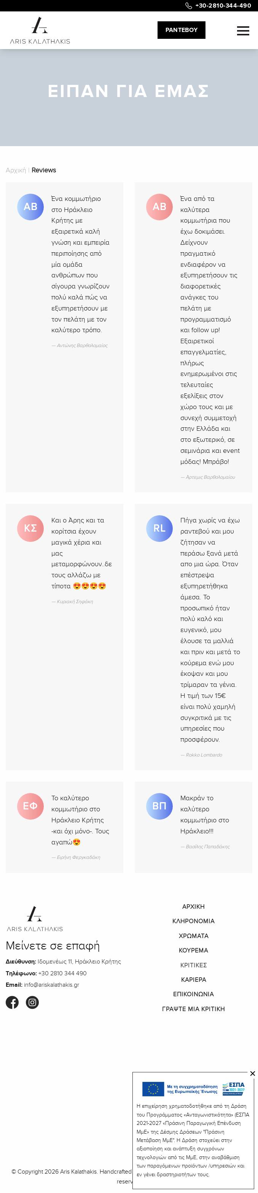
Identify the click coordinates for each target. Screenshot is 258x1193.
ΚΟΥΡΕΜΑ (193, 950)
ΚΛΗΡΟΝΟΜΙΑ (193, 921)
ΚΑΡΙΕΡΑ (193, 980)
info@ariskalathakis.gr (51, 985)
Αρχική (16, 170)
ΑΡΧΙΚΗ (193, 907)
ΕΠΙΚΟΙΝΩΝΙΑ (193, 994)
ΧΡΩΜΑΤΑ (194, 936)
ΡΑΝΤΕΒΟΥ (181, 30)
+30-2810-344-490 (223, 6)
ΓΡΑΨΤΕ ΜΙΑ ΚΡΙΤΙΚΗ (193, 1009)
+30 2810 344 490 (62, 973)
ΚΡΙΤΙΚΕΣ (193, 965)
